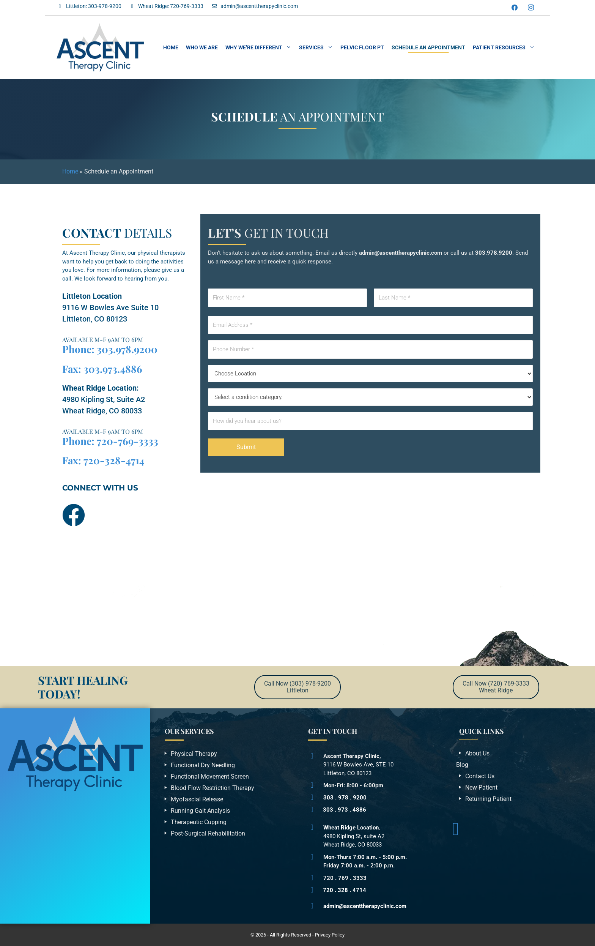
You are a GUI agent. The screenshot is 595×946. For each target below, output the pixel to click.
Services (318, 47)
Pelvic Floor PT (362, 47)
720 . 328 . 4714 (344, 890)
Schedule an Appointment (428, 47)
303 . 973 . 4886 (344, 809)
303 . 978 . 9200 (345, 797)
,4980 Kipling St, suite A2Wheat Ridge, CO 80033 (353, 836)
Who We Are (202, 47)
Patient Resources (505, 47)
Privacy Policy (330, 935)
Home (170, 47)
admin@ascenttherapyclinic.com (364, 906)
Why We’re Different (260, 47)
